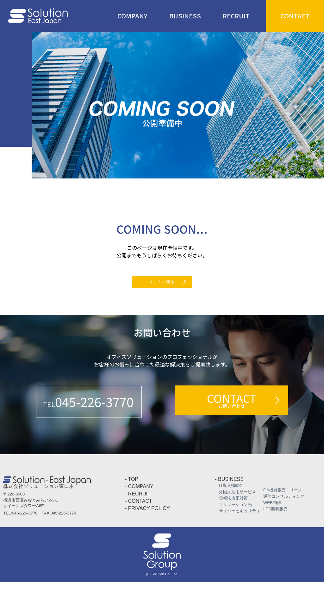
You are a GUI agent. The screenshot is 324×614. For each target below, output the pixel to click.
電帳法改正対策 (231, 529)
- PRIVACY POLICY (147, 540)
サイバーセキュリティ (237, 542)
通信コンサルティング (281, 528)
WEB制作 (270, 534)
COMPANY (132, 15)
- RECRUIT (138, 525)
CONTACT (295, 15)
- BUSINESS (229, 511)
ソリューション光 (233, 536)
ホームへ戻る (162, 290)
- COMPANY (139, 518)
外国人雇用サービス (235, 523)
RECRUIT (236, 15)
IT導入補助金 (229, 517)
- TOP (131, 511)
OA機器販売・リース (280, 521)
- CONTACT (138, 532)
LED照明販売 (273, 540)
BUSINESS (185, 15)
